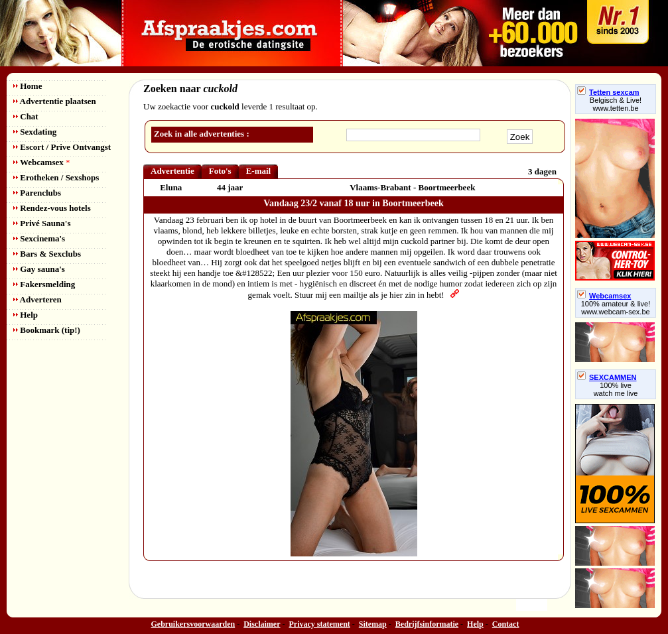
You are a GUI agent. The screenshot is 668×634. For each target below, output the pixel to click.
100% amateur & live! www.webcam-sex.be (616, 308)
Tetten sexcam (608, 92)
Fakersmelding (44, 284)
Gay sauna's (39, 269)
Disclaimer (261, 624)
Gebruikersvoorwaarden (193, 624)
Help (25, 315)
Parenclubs (37, 193)
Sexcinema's (39, 238)
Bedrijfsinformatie (426, 624)
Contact (505, 624)
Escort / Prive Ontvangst (62, 147)
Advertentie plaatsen (54, 101)
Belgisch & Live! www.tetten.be (615, 104)
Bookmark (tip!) (46, 330)
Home (27, 86)
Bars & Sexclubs (47, 254)
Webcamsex (41, 162)
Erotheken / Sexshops (56, 177)
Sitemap (373, 624)
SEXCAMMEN (607, 377)
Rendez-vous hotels (52, 208)
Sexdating (34, 132)
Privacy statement (319, 624)
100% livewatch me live (616, 389)
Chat (25, 116)
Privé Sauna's (41, 223)
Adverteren (37, 299)
